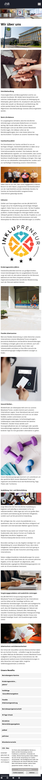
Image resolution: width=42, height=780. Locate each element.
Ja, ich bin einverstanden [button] (25, 769)
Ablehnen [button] (31, 772)
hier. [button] (32, 765)
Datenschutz (4, 776)
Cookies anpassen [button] (18, 772)
